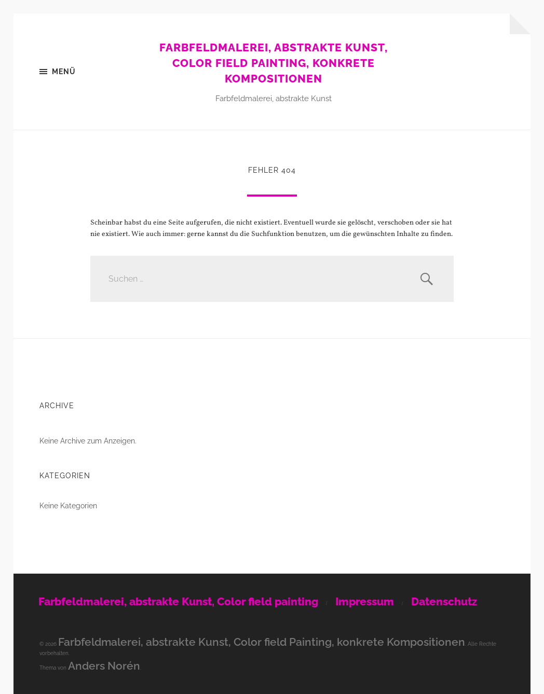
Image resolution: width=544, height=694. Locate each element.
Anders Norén (104, 665)
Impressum (364, 601)
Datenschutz (444, 601)
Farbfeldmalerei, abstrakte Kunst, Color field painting (178, 601)
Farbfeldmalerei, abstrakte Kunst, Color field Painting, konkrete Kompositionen (273, 63)
